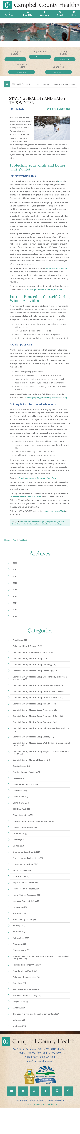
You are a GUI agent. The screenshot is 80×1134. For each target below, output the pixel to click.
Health (58, 76)
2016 (15, 597)
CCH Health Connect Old (22, 89)
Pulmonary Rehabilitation (27, 1000)
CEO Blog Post (22, 825)
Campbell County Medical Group (31, 667)
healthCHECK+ (21, 895)
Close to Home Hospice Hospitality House (35, 837)
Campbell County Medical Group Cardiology (36, 680)
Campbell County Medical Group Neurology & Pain (39, 728)
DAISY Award (21, 850)
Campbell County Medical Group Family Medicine (39, 696)
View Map (62, 1075)
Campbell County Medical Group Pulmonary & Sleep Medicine (38, 742)
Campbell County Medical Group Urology (35, 749)
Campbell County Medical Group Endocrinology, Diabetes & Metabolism (42, 688)
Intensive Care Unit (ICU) (27, 921)
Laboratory (20, 927)
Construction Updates (25, 844)
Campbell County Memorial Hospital (33, 773)
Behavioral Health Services (28, 655)
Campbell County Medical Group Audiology (36, 674)
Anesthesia (20, 648)
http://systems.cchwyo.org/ (40, 1086)
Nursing (19, 946)
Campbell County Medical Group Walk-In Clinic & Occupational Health (37, 757)
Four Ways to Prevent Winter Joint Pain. (45, 295)
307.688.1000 (31, 1083)
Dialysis (18, 857)
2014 (15, 610)
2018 (15, 583)
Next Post (24, 546)
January (46, 89)
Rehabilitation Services (49, 530)
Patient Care (21, 959)
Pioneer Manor (22, 972)
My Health (21, 76)
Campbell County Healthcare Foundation (35, 661)
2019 (15, 576)
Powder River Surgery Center (31, 530)
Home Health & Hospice (26, 908)
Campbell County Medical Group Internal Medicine (39, 708)
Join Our (64, 60)
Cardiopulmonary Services (27, 786)
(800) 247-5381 (47, 1083)
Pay (40, 58)
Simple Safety (21, 1026)
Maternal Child (22, 934)
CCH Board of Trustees (26, 799)
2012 (15, 624)
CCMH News (21, 818)
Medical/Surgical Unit (25, 940)
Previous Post (10, 546)
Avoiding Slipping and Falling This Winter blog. (46, 403)
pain (60, 187)
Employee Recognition (26, 882)
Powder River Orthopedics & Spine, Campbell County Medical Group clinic (39, 980)
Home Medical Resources (27, 914)
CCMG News (21, 812)
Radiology (20, 1007)
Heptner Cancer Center (26, 902)
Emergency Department (27, 870)
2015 (15, 603)
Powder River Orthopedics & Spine (25, 502)
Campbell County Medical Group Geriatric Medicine (40, 702)
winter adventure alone (56, 274)
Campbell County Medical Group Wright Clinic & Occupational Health (36, 766)
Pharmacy (20, 966)
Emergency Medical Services (28, 876)
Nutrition (19, 953)
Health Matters (22, 889)
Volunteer (20, 1045)
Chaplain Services (23, 831)
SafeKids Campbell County (27, 1019)
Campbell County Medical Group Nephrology (37, 721)
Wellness (19, 1051)
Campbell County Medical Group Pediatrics (36, 734)
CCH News (20, 805)
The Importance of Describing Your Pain (37, 484)
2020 (37, 89)
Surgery (60, 530)
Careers (18, 793)
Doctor (19, 863)
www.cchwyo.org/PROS (54, 517)
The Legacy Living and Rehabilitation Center (37, 1039)
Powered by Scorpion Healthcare (40, 1131)
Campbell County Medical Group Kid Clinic (36, 715)
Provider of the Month (26, 994)
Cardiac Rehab (22, 780)
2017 (15, 590)
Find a (15, 60)
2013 (15, 617)
